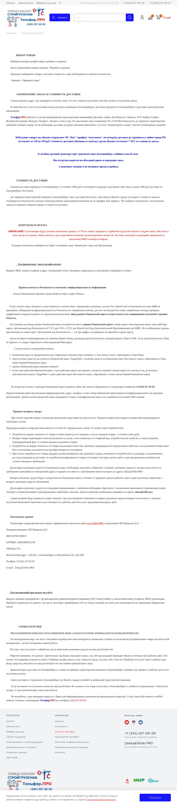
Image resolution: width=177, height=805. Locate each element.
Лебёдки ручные (46, 2)
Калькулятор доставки (67, 736)
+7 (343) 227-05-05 (134, 2)
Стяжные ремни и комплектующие (24, 742)
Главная (11, 33)
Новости (59, 721)
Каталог (10, 2)
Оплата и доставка (65, 731)
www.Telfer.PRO (95, 523)
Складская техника (16, 752)
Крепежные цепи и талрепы (21, 747)
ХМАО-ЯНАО (11, 757)
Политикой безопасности (101, 799)
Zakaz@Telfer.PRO (138, 743)
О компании (61, 726)
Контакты (60, 752)
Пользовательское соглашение (71, 747)
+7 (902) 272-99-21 (160, 2)
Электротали (25, 2)
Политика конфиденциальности (72, 742)
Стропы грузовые (15, 736)
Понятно (155, 797)
